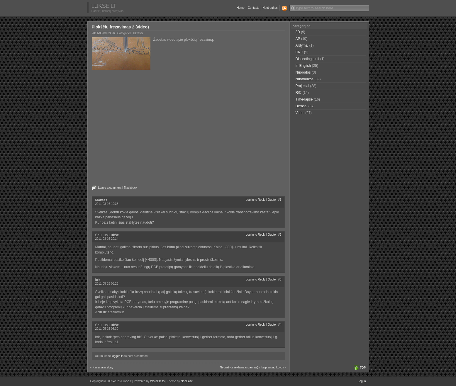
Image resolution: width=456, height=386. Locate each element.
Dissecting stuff (307, 59)
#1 (279, 199)
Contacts (253, 7)
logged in (118, 356)
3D (298, 32)
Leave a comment (110, 187)
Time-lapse (304, 99)
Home (241, 7)
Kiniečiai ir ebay (103, 367)
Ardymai (302, 45)
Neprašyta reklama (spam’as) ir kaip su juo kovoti (252, 367)
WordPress (157, 381)
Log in (362, 381)
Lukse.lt (103, 6)
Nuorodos (303, 72)
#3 (279, 279)
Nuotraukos (269, 7)
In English (303, 66)
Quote (272, 199)
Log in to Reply (255, 199)
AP (298, 39)
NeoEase (187, 381)
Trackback (130, 187)
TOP (363, 367)
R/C (299, 93)
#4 (279, 324)
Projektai (302, 86)
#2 (279, 234)
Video (300, 113)
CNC (299, 52)
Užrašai (138, 33)
